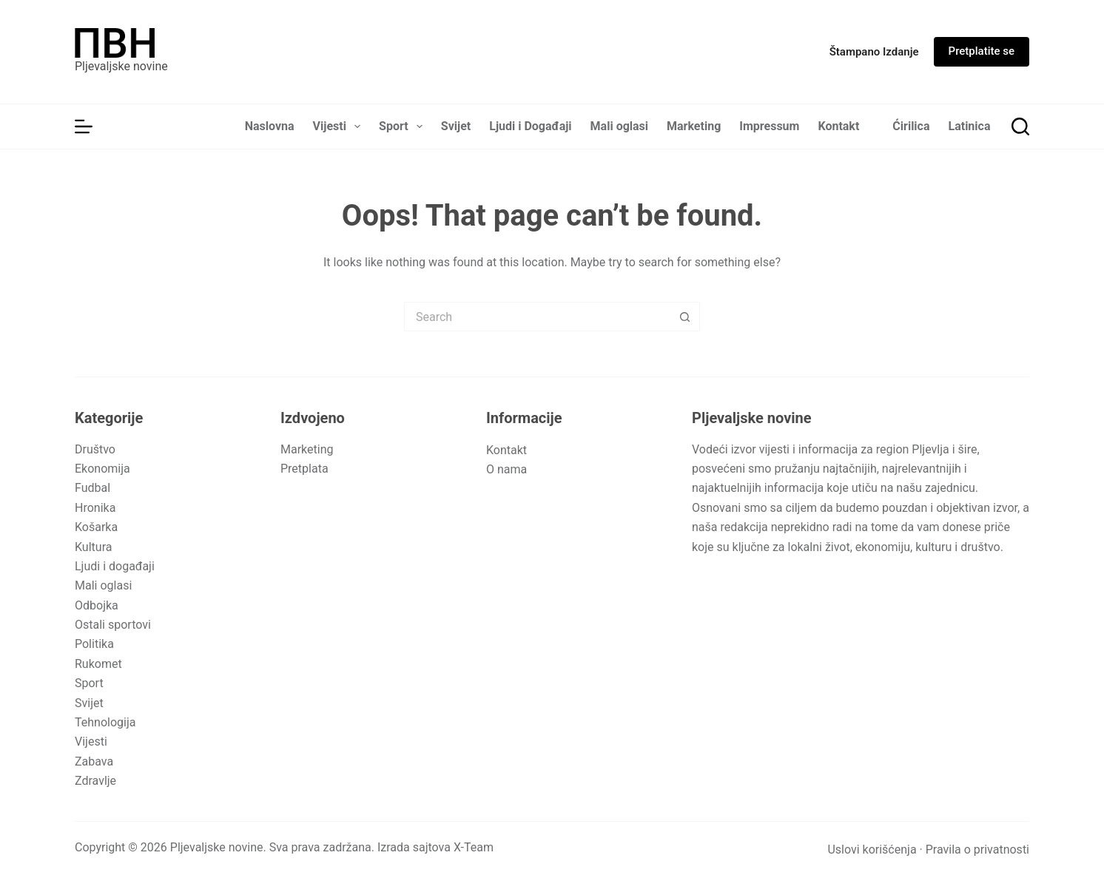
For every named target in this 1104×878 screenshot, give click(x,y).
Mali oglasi (619, 126)
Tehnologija (105, 722)
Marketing (694, 126)
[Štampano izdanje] (874, 52)
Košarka (96, 527)
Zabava (94, 761)
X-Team (474, 847)
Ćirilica (910, 126)
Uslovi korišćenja (871, 849)
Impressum (769, 126)
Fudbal (92, 488)
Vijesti (340, 126)
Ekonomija (102, 469)
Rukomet (98, 664)
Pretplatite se (981, 51)
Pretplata (304, 469)
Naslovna (269, 126)
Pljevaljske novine (121, 66)
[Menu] (83, 126)
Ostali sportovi (113, 625)
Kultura (93, 547)
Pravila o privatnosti (977, 849)
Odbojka (96, 605)
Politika (94, 644)
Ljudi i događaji (115, 566)
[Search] (1020, 126)
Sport (403, 126)
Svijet (456, 126)
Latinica (970, 126)
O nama (506, 469)
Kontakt (838, 126)
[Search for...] (537, 316)
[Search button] (685, 316)
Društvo (95, 449)
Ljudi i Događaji (530, 126)
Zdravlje (95, 781)
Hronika (95, 508)
